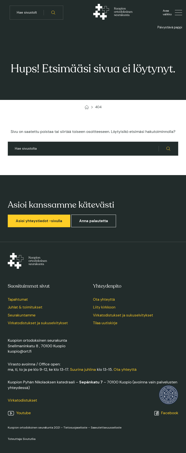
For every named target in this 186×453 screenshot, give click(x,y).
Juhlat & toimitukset (25, 307)
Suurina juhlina (83, 369)
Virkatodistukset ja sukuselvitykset (38, 323)
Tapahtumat (18, 299)
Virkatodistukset (22, 400)
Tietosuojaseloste (75, 427)
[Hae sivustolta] (53, 13)
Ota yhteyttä (104, 299)
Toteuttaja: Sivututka (21, 439)
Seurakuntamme (22, 315)
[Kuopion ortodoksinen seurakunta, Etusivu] (112, 12)
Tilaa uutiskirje (105, 323)
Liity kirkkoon (104, 307)
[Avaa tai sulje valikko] (172, 12)
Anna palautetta (93, 220)
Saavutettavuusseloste (106, 427)
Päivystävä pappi (169, 27)
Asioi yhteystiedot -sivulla (39, 220)
